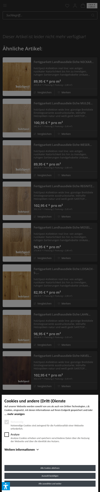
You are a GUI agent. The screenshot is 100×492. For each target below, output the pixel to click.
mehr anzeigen (16, 414)
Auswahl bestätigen (50, 476)
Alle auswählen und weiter (50, 483)
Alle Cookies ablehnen (49, 468)
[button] (6, 486)
